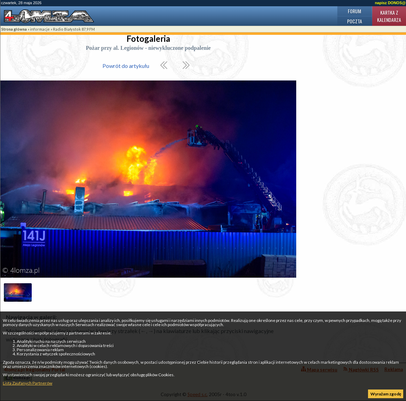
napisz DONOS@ (390, 3)
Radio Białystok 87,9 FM (74, 29)
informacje (40, 29)
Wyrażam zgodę (385, 393)
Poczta (354, 21)
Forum (354, 11)
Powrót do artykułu (125, 65)
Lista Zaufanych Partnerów (27, 383)
